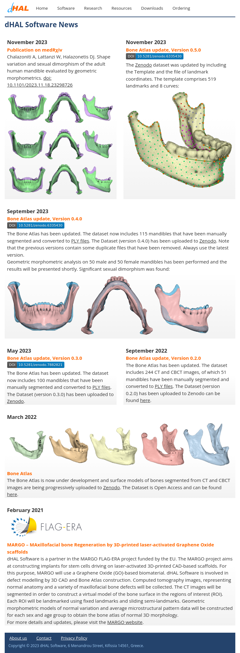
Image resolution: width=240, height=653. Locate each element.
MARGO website (124, 622)
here (145, 400)
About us (18, 638)
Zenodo (143, 65)
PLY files (80, 241)
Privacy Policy (74, 638)
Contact (44, 638)
